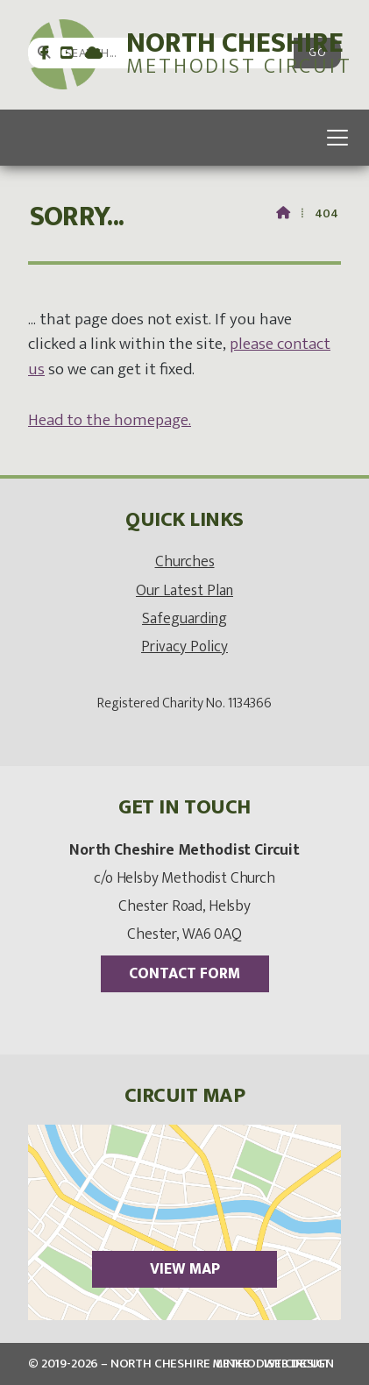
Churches (185, 561)
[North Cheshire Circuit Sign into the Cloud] (94, 54)
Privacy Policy (184, 646)
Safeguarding (184, 618)
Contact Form (184, 973)
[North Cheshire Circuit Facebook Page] (44, 54)
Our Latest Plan (184, 590)
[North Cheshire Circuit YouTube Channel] (66, 54)
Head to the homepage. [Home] (109, 420)
